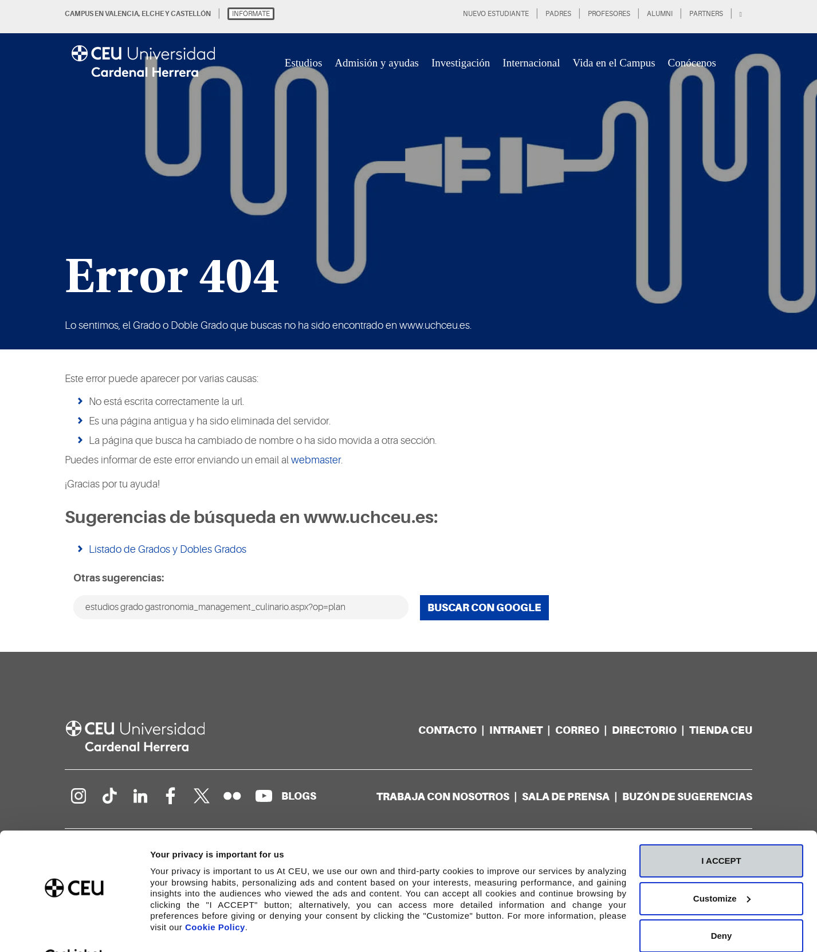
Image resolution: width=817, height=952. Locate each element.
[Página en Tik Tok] (109, 795)
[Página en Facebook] (171, 795)
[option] (408, 174)
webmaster (316, 460)
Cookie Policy (215, 898)
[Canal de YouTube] (263, 795)
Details (164, 929)
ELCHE (153, 14)
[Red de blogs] (298, 796)
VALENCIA (122, 14)
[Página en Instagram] (78, 795)
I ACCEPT (721, 832)
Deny (721, 907)
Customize (722, 870)
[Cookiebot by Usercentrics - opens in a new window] (74, 929)
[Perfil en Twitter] (201, 795)
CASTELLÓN (191, 14)
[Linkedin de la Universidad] (140, 795)
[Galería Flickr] (232, 795)
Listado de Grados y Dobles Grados (167, 549)
